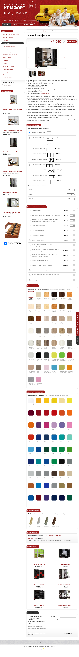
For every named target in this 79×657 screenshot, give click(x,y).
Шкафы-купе (6, 43)
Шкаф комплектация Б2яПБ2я (39, 159)
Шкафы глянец (7, 52)
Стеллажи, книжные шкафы (10, 54)
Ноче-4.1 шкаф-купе (39, 605)
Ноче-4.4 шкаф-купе (64, 564)
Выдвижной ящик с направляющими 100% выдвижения (46, 215)
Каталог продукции (39, 642)
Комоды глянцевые (8, 37)
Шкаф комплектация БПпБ (39, 137)
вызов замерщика (45, 93)
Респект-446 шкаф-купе (64, 584)
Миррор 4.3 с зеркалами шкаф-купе (12, 171)
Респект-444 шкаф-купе (64, 605)
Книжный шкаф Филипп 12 (10, 152)
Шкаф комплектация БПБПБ (39, 170)
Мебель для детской (8, 69)
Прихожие (5, 60)
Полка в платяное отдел (38, 235)
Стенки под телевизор (8, 66)
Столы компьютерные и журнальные (12, 75)
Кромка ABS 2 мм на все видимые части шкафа (44, 270)
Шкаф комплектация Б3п (38, 148)
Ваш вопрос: (55, 623)
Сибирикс (47, 649)
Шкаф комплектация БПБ (38, 132)
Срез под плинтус (36, 280)
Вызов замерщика (7, 77)
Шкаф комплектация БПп (38, 143)
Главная (27, 642)
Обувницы (5, 40)
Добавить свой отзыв (54, 535)
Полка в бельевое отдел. (38, 230)
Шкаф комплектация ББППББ (39, 175)
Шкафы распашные (8, 49)
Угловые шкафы (7, 57)
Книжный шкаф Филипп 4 (10, 192)
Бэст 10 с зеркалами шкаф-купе (11, 212)
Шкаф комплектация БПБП (39, 153)
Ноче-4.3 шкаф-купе (39, 584)
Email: (56, 619)
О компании (51, 642)
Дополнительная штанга (38, 240)
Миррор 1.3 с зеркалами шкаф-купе (12, 130)
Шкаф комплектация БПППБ (39, 180)
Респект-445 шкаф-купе (39, 564)
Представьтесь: (54, 616)
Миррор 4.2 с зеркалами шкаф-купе (12, 109)
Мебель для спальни (8, 72)
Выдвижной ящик (36, 210)
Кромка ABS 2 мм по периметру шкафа (42, 265)
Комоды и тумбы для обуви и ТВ (11, 34)
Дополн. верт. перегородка (38, 225)
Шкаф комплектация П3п (38, 164)
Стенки (5, 63)
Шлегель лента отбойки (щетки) (40, 260)
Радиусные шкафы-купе (9, 46)
